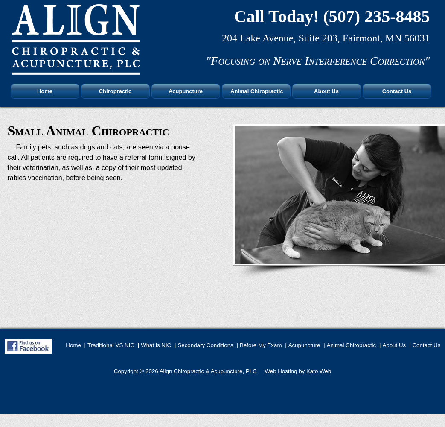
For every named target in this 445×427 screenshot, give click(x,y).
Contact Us (397, 91)
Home (44, 91)
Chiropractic (115, 91)
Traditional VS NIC (110, 345)
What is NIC (156, 345)
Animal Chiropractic (256, 91)
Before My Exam (261, 345)
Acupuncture (186, 91)
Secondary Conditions (205, 345)
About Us (326, 91)
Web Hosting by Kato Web (298, 371)
